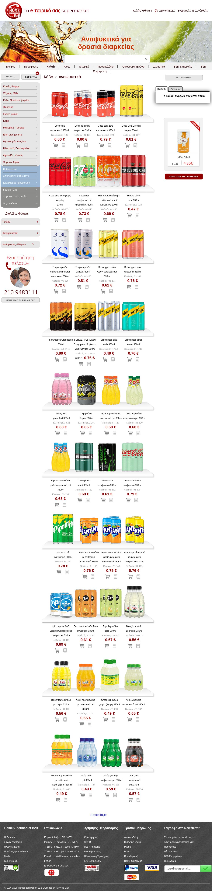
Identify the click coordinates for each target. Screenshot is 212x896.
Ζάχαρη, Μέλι (10, 93)
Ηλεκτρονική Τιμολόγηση (96, 856)
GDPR (87, 842)
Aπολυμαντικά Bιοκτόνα (16, 175)
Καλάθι (51, 66)
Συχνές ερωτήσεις (13, 842)
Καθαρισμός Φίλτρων (17, 244)
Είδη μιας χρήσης (12, 134)
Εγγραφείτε (184, 10)
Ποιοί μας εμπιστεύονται (16, 851)
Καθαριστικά (10, 169)
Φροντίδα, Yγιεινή (13, 155)
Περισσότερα (98, 814)
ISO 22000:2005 (92, 861)
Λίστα (67, 66)
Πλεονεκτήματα (11, 846)
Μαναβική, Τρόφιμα (13, 127)
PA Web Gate (63, 888)
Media (7, 856)
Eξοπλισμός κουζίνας (14, 141)
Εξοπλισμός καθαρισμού (16, 182)
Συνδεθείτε (201, 10)
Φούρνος (8, 107)
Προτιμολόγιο (105, 66)
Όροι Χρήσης (91, 837)
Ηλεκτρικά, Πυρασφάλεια (16, 148)
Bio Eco (10, 66)
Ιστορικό (84, 66)
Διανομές (176, 89)
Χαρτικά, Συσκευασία (14, 196)
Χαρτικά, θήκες (11, 162)
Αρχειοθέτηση (10, 203)
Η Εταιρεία (9, 837)
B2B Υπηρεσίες (92, 846)
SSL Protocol (10, 861)
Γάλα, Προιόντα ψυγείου (16, 100)
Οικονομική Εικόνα (133, 66)
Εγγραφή (206, 868)
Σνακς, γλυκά (10, 114)
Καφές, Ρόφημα (11, 86)
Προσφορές (31, 66)
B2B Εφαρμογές (92, 851)
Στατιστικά (159, 66)
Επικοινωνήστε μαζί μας (56, 865)
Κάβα (6, 120)
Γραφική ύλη (10, 189)
